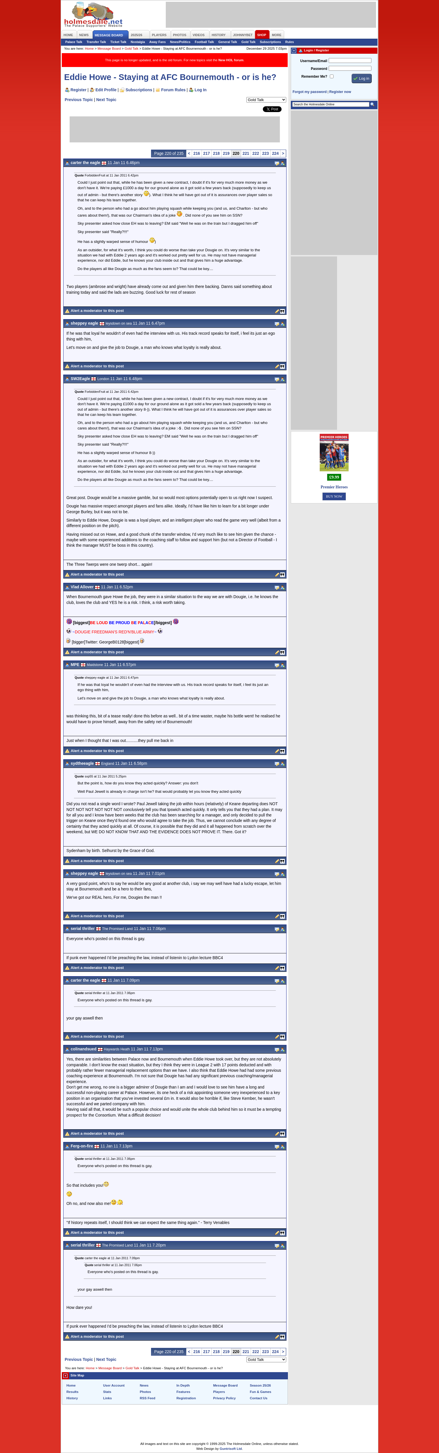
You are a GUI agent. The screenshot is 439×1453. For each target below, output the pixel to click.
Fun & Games (260, 1392)
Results (72, 1392)
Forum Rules (173, 90)
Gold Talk (248, 42)
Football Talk (204, 42)
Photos (145, 1392)
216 (197, 153)
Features (183, 1392)
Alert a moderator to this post (97, 310)
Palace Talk (73, 42)
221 (246, 153)
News (144, 1385)
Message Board (109, 48)
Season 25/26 (260, 1385)
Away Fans (157, 42)
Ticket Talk (118, 42)
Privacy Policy (224, 1398)
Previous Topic (79, 99)
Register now (340, 92)
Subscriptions (270, 42)
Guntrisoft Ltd (231, 1448)
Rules (289, 42)
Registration (186, 1398)
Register (78, 90)
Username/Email (313, 61)
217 (206, 153)
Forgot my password (310, 92)
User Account (113, 1385)
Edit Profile (106, 90)
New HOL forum (230, 60)
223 (265, 153)
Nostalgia (138, 42)
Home (89, 48)
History (72, 1398)
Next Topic (106, 99)
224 (275, 153)
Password (319, 69)
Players (219, 1392)
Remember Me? (314, 77)
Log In (201, 90)
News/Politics (180, 42)
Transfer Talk (96, 42)
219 (226, 153)
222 (255, 153)
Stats (107, 1392)
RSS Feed (147, 1398)
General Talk (227, 42)
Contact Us (258, 1398)
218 (216, 153)
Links (107, 1398)
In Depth (183, 1385)
